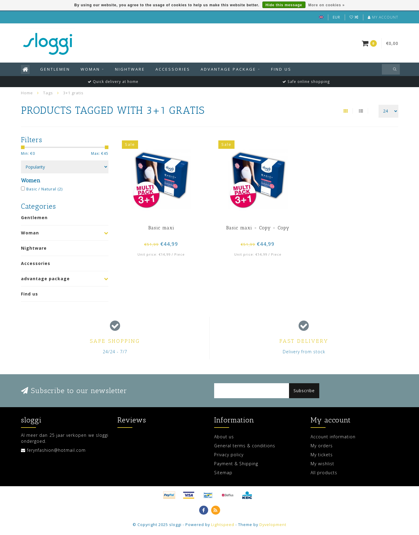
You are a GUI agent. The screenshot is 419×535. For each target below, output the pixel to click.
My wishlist (322, 463)
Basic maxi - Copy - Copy (257, 228)
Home (27, 93)
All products (324, 472)
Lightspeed (222, 524)
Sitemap (223, 472)
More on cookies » (326, 5)
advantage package (228, 69)
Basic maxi (161, 228)
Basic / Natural (44, 189)
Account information (333, 436)
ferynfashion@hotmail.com (56, 450)
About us (224, 436)
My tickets (322, 454)
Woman (90, 69)
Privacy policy (228, 454)
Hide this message (284, 5)
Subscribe (304, 390)
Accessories (172, 69)
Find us (281, 69)
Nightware (130, 69)
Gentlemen (55, 69)
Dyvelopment (272, 524)
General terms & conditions (244, 445)
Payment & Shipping (236, 463)
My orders (322, 445)
